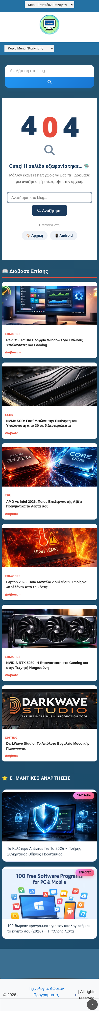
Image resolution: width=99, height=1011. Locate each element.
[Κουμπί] (49, 82)
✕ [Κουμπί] (92, 1004)
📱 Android (63, 235)
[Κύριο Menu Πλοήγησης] (29, 48)
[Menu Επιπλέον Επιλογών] (49, 4)
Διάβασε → (13, 352)
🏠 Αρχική (34, 235)
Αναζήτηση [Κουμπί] (49, 210)
